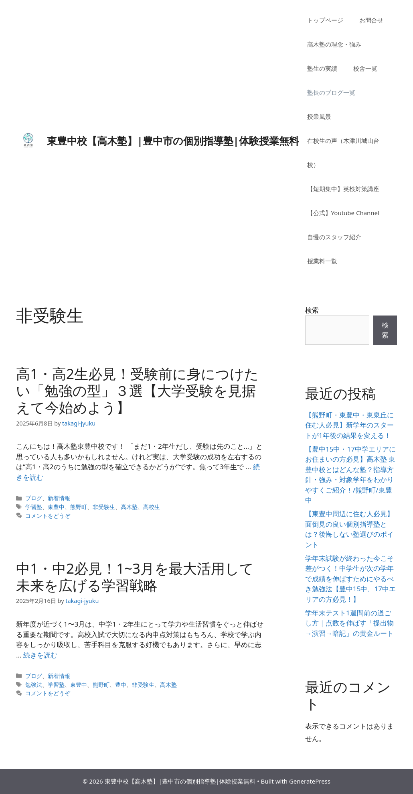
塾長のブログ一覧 (331, 92)
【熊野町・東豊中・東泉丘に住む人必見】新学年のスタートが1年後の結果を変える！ (349, 425)
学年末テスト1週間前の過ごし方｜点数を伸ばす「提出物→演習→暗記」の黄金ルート (349, 623)
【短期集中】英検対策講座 (343, 189)
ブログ (33, 498)
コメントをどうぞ (47, 515)
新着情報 (59, 498)
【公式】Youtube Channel (343, 213)
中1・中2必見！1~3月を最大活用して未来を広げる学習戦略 (135, 576)
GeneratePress (309, 781)
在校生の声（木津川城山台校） (343, 152)
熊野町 (78, 507)
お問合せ (371, 20)
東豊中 (56, 507)
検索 (312, 310)
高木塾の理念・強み (334, 44)
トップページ (325, 20)
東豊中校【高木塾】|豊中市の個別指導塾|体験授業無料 (173, 140)
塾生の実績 (322, 68)
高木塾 (129, 507)
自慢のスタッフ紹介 (334, 237)
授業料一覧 (322, 261)
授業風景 (319, 116)
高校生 (151, 507)
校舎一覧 (365, 68)
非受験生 (104, 507)
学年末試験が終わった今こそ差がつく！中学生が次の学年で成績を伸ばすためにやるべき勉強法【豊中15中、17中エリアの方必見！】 (350, 579)
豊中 (120, 684)
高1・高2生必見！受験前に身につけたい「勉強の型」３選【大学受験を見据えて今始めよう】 (137, 390)
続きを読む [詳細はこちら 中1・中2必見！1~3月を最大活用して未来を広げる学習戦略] (40, 655)
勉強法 (33, 684)
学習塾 (33, 507)
